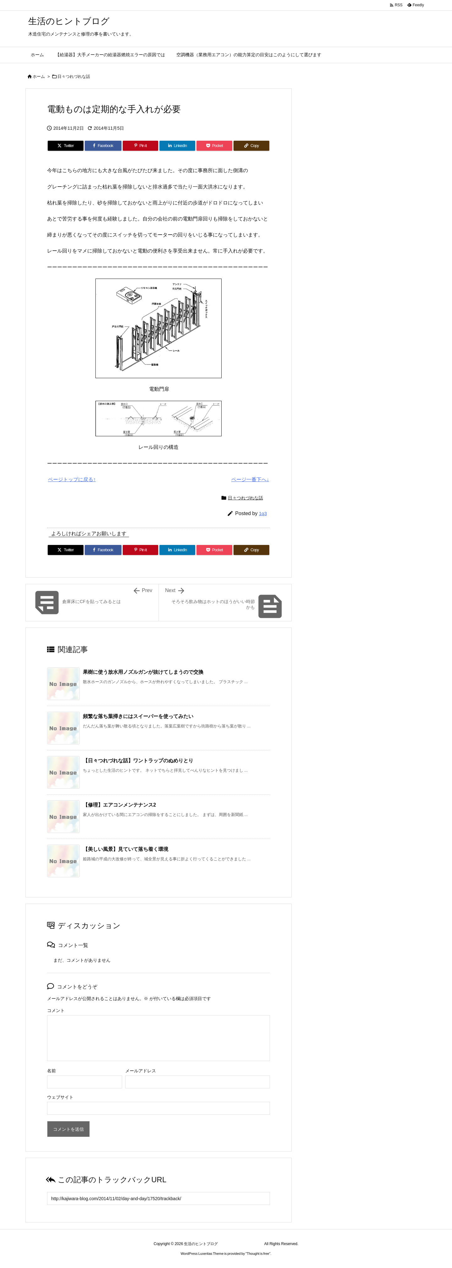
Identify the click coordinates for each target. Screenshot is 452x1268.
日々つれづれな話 (73, 76)
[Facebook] (103, 146)
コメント (56, 1010)
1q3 (263, 513)
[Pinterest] (141, 146)
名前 (51, 1070)
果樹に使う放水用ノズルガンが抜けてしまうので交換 (143, 672)
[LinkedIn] (177, 146)
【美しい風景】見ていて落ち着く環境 (125, 849)
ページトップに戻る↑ (72, 479)
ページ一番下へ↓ (250, 479)
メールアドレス (140, 1070)
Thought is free (258, 1253)
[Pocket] (214, 146)
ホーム (39, 76)
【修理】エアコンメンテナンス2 (119, 805)
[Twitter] (65, 146)
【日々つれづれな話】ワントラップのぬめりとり (138, 760)
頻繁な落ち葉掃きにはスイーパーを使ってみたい (138, 716)
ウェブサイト (60, 1097)
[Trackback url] (158, 1198)
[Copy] (251, 146)
